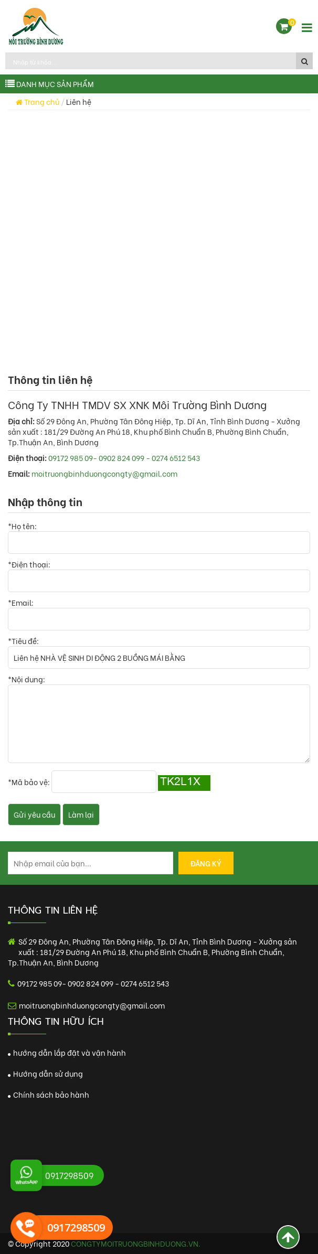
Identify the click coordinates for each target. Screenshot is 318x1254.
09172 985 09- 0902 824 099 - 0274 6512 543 (124, 457)
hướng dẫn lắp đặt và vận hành (67, 1052)
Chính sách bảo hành (48, 1094)
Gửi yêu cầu (34, 814)
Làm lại (81, 814)
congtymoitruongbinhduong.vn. (135, 1243)
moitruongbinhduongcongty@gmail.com (104, 473)
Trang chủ (37, 101)
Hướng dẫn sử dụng (45, 1073)
